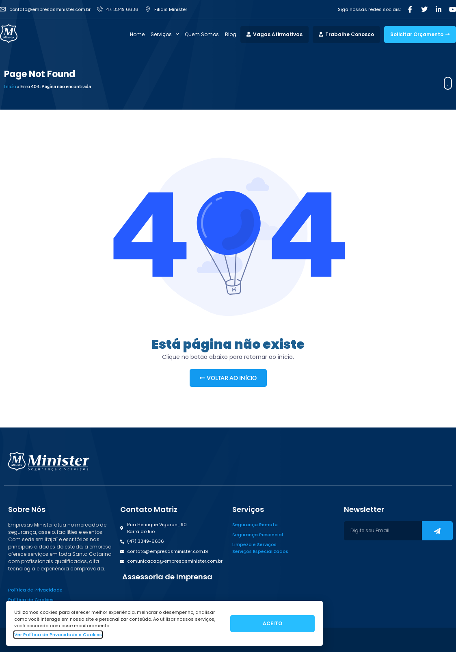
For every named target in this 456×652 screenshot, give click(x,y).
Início (10, 86)
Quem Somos (202, 34)
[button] (166, 577)
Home (137, 34)
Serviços (165, 34)
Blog (230, 34)
